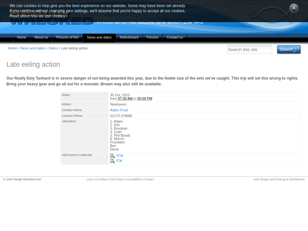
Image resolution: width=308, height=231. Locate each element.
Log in (91, 179)
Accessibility (132, 179)
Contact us (175, 37)
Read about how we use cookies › (38, 16)
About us (41, 37)
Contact (148, 179)
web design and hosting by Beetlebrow (279, 179)
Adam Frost (119, 110)
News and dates (99, 37)
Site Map (116, 179)
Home (21, 37)
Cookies (102, 179)
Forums (152, 37)
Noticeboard (129, 37)
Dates (52, 48)
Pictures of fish (67, 37)
